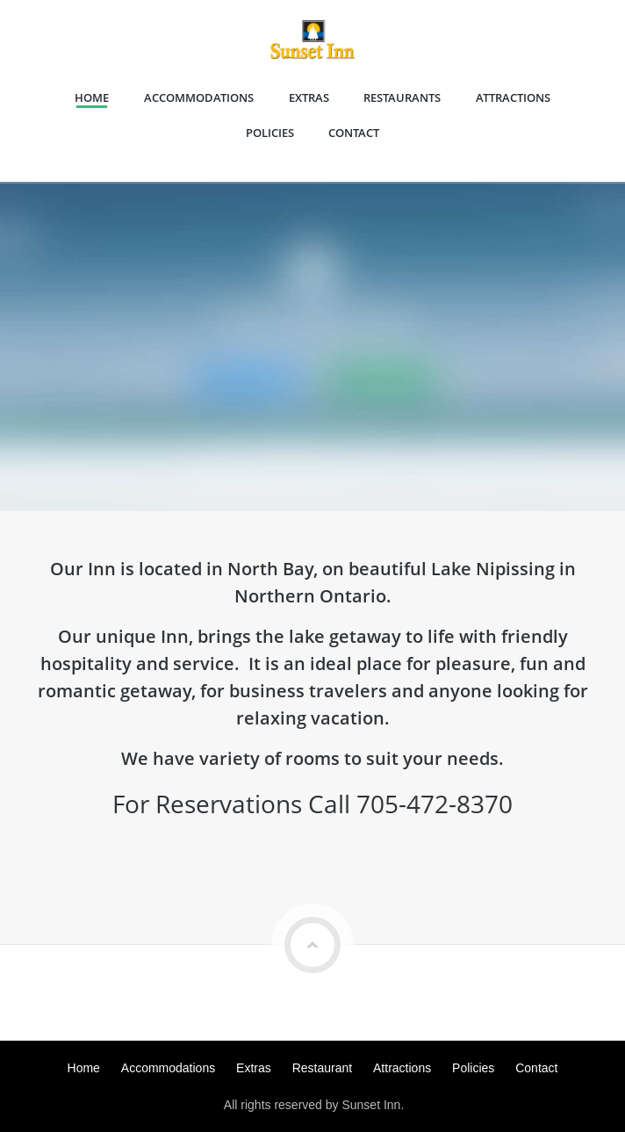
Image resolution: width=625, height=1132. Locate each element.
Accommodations (199, 97)
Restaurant (322, 1068)
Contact (353, 133)
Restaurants (402, 97)
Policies (270, 133)
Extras (309, 97)
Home (92, 97)
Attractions (513, 97)
